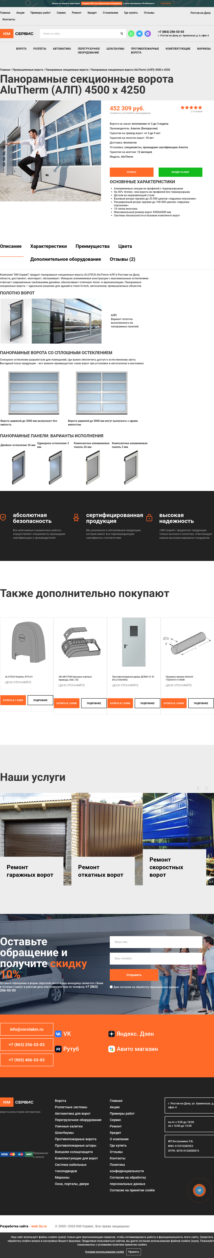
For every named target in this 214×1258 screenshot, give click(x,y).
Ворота (21, 48)
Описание (11, 246)
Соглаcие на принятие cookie (132, 1190)
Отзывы (149, 12)
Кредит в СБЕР (180, 172)
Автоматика (62, 48)
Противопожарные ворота (145, 50)
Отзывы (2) (122, 259)
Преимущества (93, 246)
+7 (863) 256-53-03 (171, 31)
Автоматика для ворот (73, 1113)
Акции (20, 12)
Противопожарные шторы (75, 1145)
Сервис (61, 12)
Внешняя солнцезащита (74, 1152)
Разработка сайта (14, 1226)
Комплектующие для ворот (76, 1158)
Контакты (9, 19)
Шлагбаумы (115, 48)
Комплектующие (178, 48)
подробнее (40, 700)
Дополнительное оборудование (65, 259)
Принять (133, 1251)
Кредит (92, 12)
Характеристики (48, 246)
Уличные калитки (69, 1126)
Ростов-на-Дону (201, 12)
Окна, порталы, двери (72, 1184)
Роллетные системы (71, 1107)
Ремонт (76, 12)
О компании (110, 12)
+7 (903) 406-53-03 (27, 1060)
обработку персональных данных (157, 987)
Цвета (125, 246)
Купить (131, 172)
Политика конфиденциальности (127, 1168)
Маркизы (204, 48)
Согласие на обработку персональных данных (128, 1180)
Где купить (131, 12)
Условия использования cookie (104, 1251)
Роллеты (39, 48)
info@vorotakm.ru (26, 1029)
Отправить (134, 975)
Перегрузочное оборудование (89, 50)
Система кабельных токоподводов (71, 1168)
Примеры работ (40, 12)
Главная (5, 12)
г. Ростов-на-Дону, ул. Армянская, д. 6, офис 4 (183, 35)
